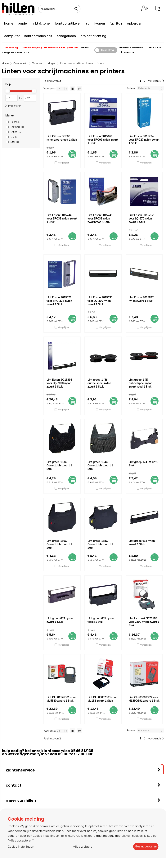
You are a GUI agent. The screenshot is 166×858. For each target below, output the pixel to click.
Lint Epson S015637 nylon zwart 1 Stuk (141, 299)
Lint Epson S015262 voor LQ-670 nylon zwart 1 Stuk (141, 218)
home (8, 23)
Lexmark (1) (17, 126)
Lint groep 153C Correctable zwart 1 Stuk (59, 465)
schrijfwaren (95, 23)
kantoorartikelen (68, 23)
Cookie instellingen (21, 847)
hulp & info (155, 47)
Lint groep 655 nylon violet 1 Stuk (100, 620)
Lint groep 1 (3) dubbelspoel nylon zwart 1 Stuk (99, 383)
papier (23, 23)
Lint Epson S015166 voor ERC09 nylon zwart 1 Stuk (102, 139)
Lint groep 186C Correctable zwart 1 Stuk (59, 544)
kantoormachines (38, 36)
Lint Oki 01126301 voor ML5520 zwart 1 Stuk (61, 698)
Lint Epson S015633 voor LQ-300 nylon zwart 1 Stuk (99, 301)
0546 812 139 (22, 52)
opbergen (134, 23)
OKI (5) (14, 136)
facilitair (116, 23)
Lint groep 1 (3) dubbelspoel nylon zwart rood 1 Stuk (140, 383)
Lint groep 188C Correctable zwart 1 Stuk (100, 544)
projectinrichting (93, 36)
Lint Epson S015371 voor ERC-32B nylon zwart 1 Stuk (59, 301)
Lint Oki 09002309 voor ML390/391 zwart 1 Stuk (144, 698)
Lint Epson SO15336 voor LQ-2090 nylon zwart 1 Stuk (59, 383)
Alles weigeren (81, 847)
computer (12, 36)
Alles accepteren (144, 847)
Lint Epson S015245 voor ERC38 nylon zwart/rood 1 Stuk (99, 218)
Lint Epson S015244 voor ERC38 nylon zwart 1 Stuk (62, 218)
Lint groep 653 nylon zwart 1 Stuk (60, 620)
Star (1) (15, 141)
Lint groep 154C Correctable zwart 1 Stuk (100, 465)
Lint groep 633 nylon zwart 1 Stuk (142, 542)
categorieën (66, 36)
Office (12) (16, 131)
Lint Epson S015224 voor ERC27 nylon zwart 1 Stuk (144, 139)
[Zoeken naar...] (76, 9)
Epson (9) (16, 121)
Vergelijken (64, 162)
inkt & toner (42, 23)
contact (129, 52)
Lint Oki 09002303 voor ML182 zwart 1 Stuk (102, 698)
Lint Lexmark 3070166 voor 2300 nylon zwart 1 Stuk (144, 622)
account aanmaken (131, 47)
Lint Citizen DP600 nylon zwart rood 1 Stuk (62, 137)
